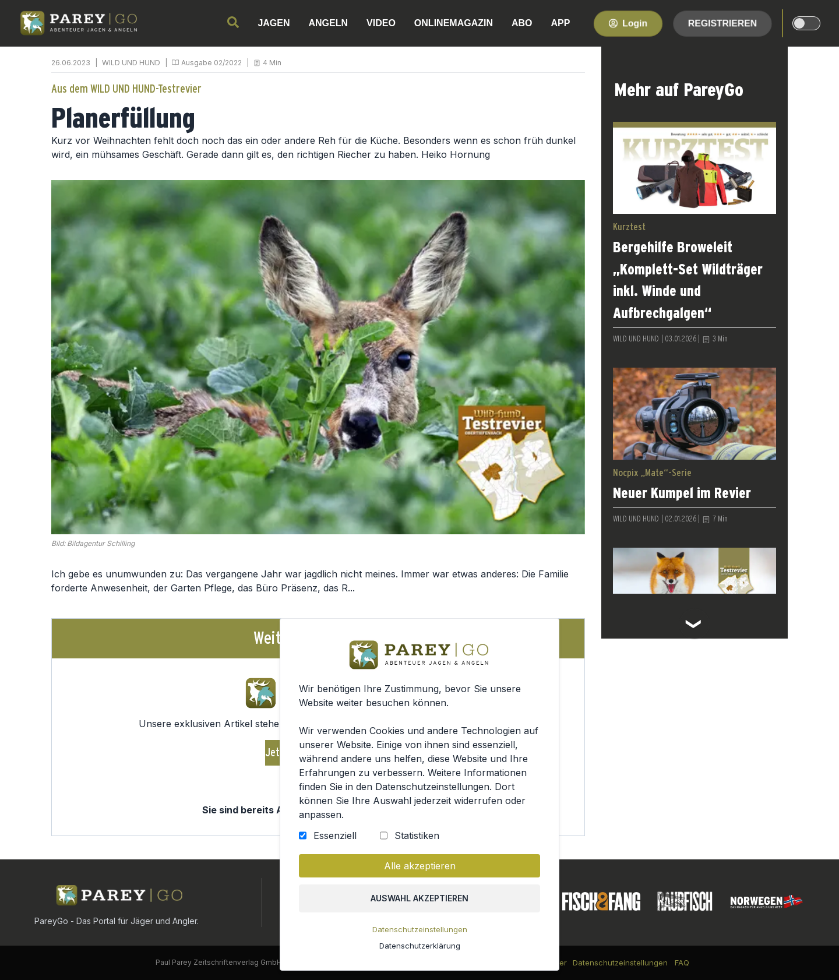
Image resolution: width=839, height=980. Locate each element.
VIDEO (381, 23)
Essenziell (336, 838)
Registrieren (722, 23)
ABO (522, 23)
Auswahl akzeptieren (419, 900)
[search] (233, 22)
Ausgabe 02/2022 (211, 62)
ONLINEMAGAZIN (453, 23)
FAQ (682, 962)
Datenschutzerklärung (419, 946)
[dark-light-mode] (806, 23)
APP (560, 23)
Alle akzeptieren (419, 868)
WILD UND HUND (131, 62)
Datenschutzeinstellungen (419, 931)
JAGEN (274, 23)
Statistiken (416, 838)
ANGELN (328, 23)
